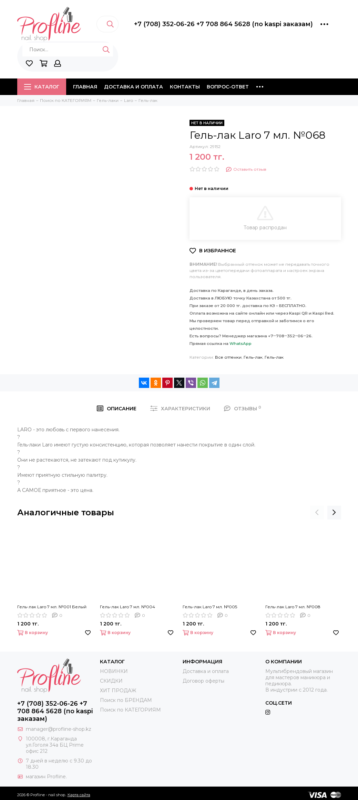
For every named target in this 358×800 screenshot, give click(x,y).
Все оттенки (228, 357)
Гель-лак (253, 357)
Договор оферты (203, 681)
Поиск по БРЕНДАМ (126, 700)
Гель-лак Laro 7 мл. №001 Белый (51, 606)
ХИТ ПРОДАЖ (118, 690)
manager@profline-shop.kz (58, 729)
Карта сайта (79, 794)
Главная (85, 87)
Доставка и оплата (133, 87)
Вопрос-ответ (228, 87)
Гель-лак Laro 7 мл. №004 (127, 606)
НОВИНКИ (114, 671)
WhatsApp (240, 343)
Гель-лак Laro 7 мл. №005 (210, 606)
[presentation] (317, 512)
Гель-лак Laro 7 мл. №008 (292, 606)
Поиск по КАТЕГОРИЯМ (130, 710)
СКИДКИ (111, 681)
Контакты (185, 87)
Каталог (41, 87)
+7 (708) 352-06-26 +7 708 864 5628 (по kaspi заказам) (223, 24)
